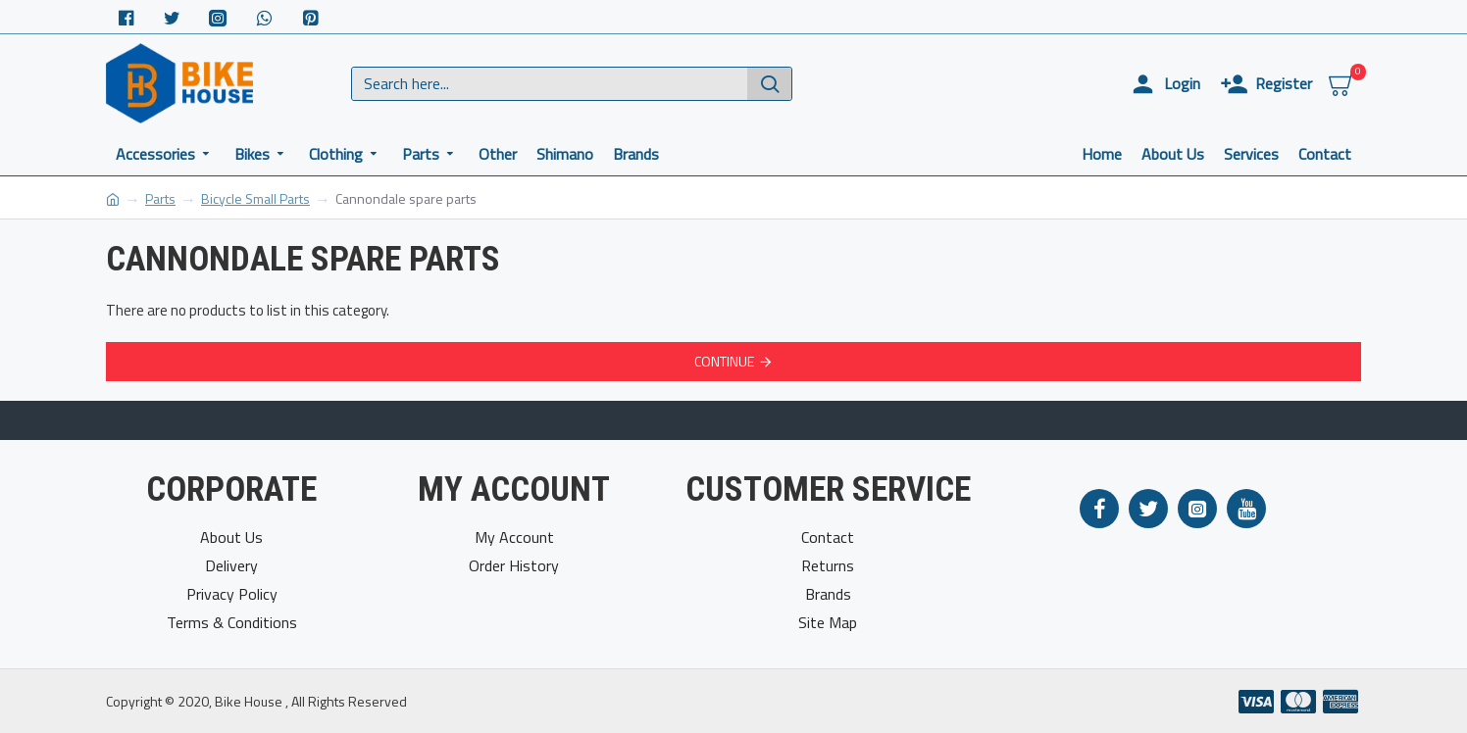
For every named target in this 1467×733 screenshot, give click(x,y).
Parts (160, 198)
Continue (724, 361)
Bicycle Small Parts (255, 198)
